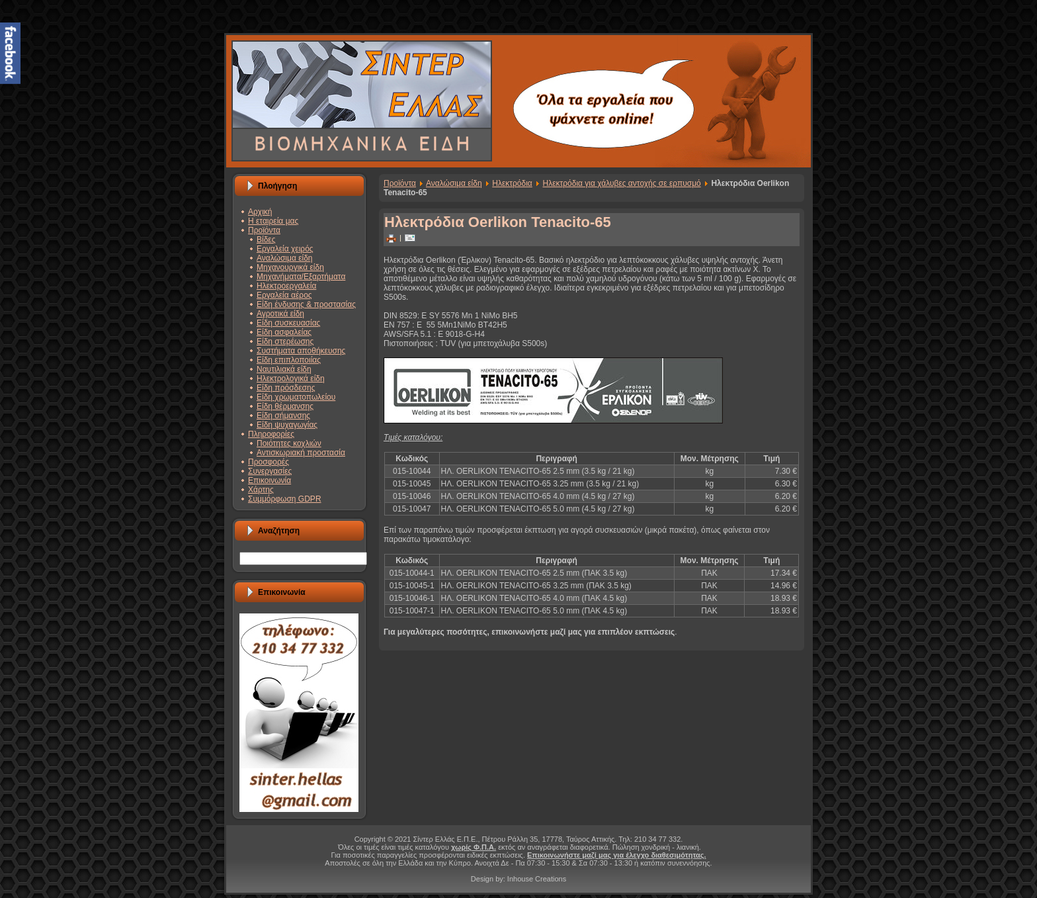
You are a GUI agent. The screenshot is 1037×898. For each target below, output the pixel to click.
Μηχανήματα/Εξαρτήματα (301, 276)
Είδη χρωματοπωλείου (296, 397)
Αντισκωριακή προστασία (301, 452)
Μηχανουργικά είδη (290, 267)
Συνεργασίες (270, 471)
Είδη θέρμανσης (285, 406)
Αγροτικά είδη (280, 313)
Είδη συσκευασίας (288, 323)
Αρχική (260, 211)
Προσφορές (268, 462)
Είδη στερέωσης (285, 341)
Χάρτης (261, 489)
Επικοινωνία (269, 480)
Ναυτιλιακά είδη (284, 369)
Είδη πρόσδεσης (286, 387)
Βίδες (266, 239)
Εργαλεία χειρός (285, 248)
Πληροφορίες (271, 434)
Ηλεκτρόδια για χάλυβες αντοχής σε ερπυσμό (622, 183)
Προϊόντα (264, 230)
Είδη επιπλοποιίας (289, 360)
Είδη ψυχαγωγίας (287, 424)
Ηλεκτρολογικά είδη (291, 378)
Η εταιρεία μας (273, 221)
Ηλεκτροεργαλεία (286, 286)
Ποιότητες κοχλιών (289, 443)
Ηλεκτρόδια (512, 183)
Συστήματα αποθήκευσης (301, 350)
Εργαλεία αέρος (284, 295)
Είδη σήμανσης (283, 415)
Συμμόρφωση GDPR (284, 499)
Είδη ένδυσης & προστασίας (306, 304)
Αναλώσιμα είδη (285, 258)
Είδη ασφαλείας (284, 332)
